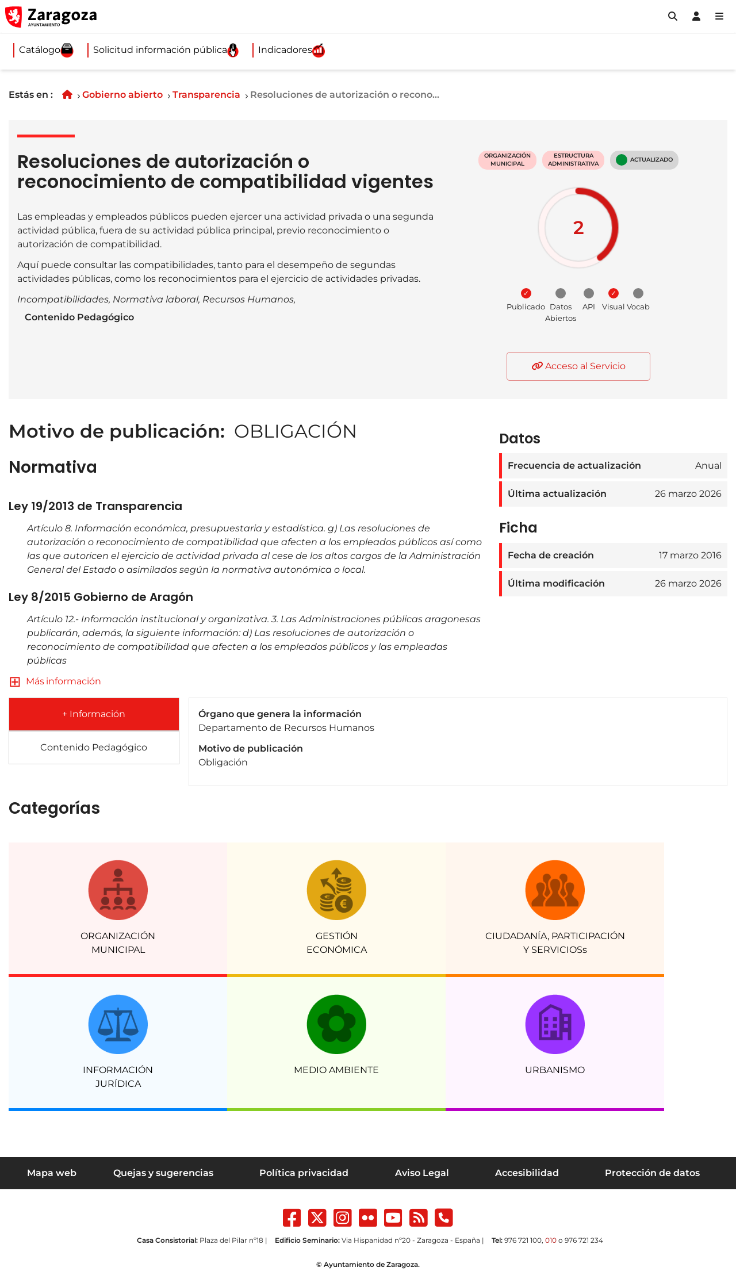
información (73, 681)
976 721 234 (584, 1240)
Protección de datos (652, 1172)
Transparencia (206, 94)
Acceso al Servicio (578, 366)
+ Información (93, 713)
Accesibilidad (527, 1172)
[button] (673, 17)
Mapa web (51, 1172)
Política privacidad (303, 1172)
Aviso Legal (422, 1172)
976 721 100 (523, 1240)
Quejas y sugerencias (163, 1172)
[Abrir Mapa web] (719, 17)
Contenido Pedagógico (79, 317)
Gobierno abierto (122, 94)
